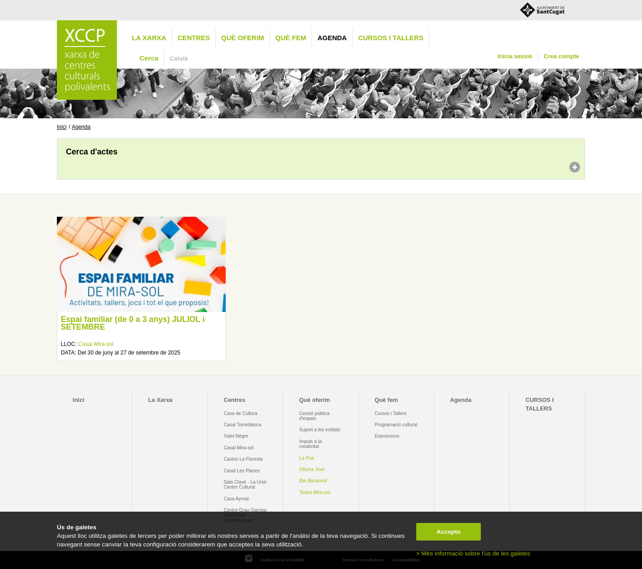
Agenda (332, 38)
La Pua (306, 458)
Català (179, 58)
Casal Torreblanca (242, 424)
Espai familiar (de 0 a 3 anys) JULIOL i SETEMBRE (132, 323)
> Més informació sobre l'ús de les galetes (473, 553)
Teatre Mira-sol (314, 492)
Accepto (449, 531)
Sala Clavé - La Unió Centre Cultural (244, 485)
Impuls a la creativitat (310, 444)
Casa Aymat (236, 498)
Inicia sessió (515, 56)
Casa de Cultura (240, 413)
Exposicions (387, 436)
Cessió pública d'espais (314, 416)
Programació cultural (396, 424)
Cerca (149, 58)
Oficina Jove (312, 469)
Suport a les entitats (319, 429)
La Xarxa (149, 38)
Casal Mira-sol (95, 344)
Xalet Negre (235, 436)
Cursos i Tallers (390, 413)
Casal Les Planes (241, 470)
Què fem (290, 38)
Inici (61, 127)
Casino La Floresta (243, 459)
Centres (193, 38)
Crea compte (561, 56)
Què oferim (242, 38)
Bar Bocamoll (313, 480)
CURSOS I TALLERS (390, 38)
